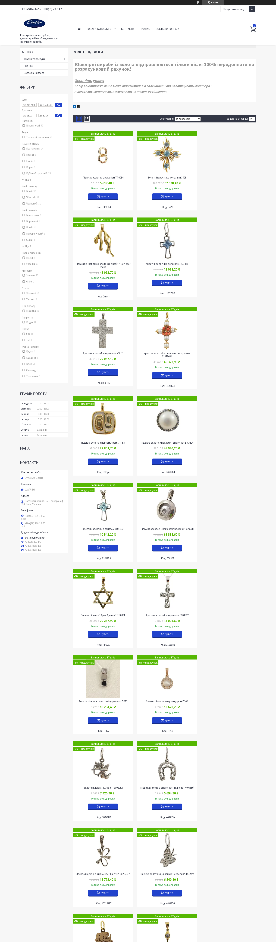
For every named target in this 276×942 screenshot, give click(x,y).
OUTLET (87, 877)
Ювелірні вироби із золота (98, 857)
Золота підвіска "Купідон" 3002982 (226, 529)
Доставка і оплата (167, 29)
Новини (27, 867)
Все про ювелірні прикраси (38, 898)
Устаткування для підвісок (158, 886)
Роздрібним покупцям (35, 877)
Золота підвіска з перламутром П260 (164, 529)
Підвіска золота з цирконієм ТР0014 (102, 177)
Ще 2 (28, 246)
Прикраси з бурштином (96, 872)
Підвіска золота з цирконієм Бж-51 (102, 787)
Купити (104, 196)
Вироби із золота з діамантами (100, 862)
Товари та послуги (98, 29)
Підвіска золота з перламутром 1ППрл (102, 356)
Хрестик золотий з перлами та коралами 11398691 (226, 268)
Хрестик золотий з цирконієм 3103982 (226, 442)
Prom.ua (154, 932)
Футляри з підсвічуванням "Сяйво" (223, 883)
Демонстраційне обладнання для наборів (167, 871)
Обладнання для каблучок (158, 876)
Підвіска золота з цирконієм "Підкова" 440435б (102, 615)
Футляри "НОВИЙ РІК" (216, 878)
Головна (79, 29)
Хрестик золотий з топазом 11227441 (102, 267)
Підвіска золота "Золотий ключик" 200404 (164, 701)
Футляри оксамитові (215, 864)
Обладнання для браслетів (158, 866)
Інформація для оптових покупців (42, 888)
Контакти (127, 29)
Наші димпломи (31, 903)
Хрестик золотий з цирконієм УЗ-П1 (164, 267)
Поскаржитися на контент (129, 938)
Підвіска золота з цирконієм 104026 (164, 787)
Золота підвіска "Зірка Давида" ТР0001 (164, 442)
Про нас (145, 29)
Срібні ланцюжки (92, 867)
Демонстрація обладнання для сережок (166, 881)
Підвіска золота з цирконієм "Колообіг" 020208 (102, 442)
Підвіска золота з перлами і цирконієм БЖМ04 (164, 356)
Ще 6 (28, 179)
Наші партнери (31, 893)
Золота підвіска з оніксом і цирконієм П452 (102, 529)
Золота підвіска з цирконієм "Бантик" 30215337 (164, 615)
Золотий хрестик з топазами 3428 (164, 177)
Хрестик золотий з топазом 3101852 (226, 356)
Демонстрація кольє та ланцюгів (162, 861)
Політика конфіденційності (155, 938)
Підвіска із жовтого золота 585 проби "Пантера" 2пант (226, 179)
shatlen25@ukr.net (35, 537)
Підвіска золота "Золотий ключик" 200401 (226, 701)
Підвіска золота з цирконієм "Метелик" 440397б (226, 615)
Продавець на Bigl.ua (138, 935)
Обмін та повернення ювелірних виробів (46, 883)
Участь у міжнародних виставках (41, 908)
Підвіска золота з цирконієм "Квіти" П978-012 (227, 787)
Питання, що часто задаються (40, 913)
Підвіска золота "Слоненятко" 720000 (102, 701)
